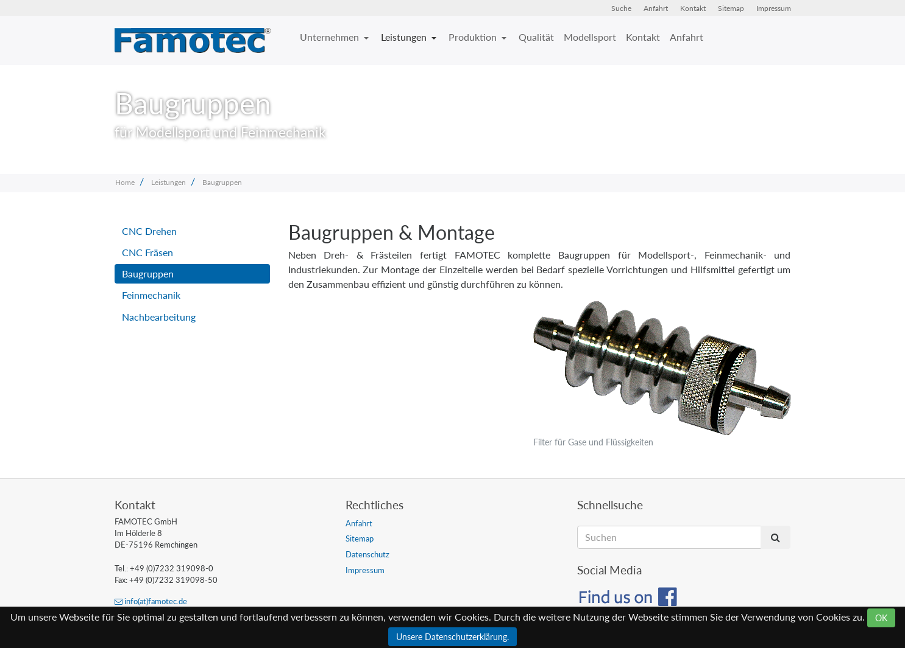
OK (881, 618)
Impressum (773, 8)
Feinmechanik (151, 295)
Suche (621, 8)
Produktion (474, 37)
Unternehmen (330, 37)
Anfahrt (656, 8)
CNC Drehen (149, 231)
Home (125, 182)
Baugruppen (222, 182)
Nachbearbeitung (159, 316)
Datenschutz (367, 554)
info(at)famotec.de (151, 601)
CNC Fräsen (147, 252)
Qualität (536, 37)
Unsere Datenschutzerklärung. (452, 637)
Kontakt (693, 8)
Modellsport (590, 37)
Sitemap (731, 8)
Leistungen (405, 37)
